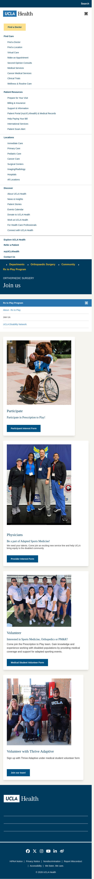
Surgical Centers (15, 164)
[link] (27, 851)
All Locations (13, 179)
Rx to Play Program (14, 269)
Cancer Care (13, 159)
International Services (17, 124)
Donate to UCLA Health (18, 214)
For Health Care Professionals (22, 225)
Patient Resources (13, 92)
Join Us (6, 317)
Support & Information (17, 108)
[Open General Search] (84, 4)
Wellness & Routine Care (19, 83)
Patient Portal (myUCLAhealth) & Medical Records (31, 113)
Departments (16, 264)
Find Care (9, 36)
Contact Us (9, 257)
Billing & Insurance (16, 103)
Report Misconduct (73, 861)
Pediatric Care (14, 153)
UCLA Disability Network (15, 324)
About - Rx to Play (12, 310)
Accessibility (36, 866)
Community (68, 264)
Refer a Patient (11, 245)
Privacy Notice (33, 861)
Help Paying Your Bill (17, 118)
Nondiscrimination (52, 861)
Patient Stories (14, 204)
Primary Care (13, 148)
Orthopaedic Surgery (43, 264)
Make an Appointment (17, 57)
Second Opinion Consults (19, 63)
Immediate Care (15, 143)
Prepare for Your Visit (17, 98)
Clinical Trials (13, 78)
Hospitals (11, 174)
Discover (8, 188)
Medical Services (15, 68)
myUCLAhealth (11, 251)
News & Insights (15, 199)
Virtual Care (13, 52)
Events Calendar (15, 209)
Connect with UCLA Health (20, 230)
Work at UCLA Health (17, 220)
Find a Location (14, 47)
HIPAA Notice (16, 861)
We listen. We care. (54, 866)
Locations (9, 137)
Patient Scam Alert (16, 129)
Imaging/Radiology (16, 169)
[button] (46, 239)
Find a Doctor (13, 42)
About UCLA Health (16, 194)
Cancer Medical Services (19, 73)
